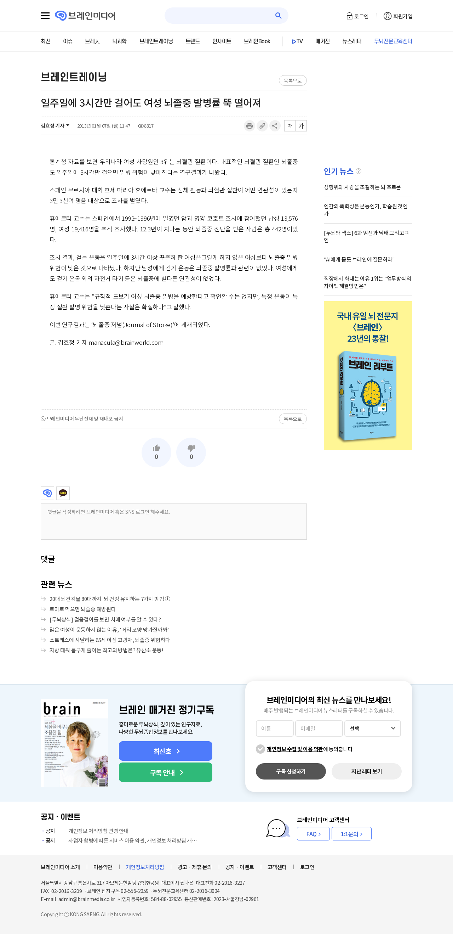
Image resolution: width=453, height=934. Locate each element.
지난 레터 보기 (366, 771)
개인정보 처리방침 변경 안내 (84, 830)
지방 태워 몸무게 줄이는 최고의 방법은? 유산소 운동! (107, 650)
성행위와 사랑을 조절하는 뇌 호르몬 (362, 187)
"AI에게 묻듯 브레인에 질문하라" (359, 259)
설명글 (358, 171)
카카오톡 (63, 493)
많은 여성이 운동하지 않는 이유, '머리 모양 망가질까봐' (109, 629)
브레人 (92, 41)
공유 (275, 125)
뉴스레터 (351, 41)
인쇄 (249, 125)
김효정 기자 (52, 125)
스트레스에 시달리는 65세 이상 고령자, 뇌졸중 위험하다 (110, 639)
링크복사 (262, 125)
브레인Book (257, 41)
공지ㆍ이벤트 (239, 867)
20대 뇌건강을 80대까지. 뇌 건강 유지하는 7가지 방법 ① (110, 598)
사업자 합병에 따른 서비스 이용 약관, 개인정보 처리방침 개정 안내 (120, 840)
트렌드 (192, 41)
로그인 (361, 16)
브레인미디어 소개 (60, 867)
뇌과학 (119, 41)
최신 (45, 41)
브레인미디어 (47, 493)
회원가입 (402, 16)
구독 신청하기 (291, 771)
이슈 (68, 41)
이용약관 (103, 867)
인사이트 (221, 41)
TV (300, 41)
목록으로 (293, 80)
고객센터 (277, 867)
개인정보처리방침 (145, 867)
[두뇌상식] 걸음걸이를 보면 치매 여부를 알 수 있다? (105, 619)
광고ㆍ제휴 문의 (195, 867)
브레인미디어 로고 (85, 16)
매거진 (322, 41)
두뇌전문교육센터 (393, 41)
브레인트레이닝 (156, 41)
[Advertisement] (174, 378)
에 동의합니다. (310, 749)
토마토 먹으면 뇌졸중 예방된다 (83, 609)
